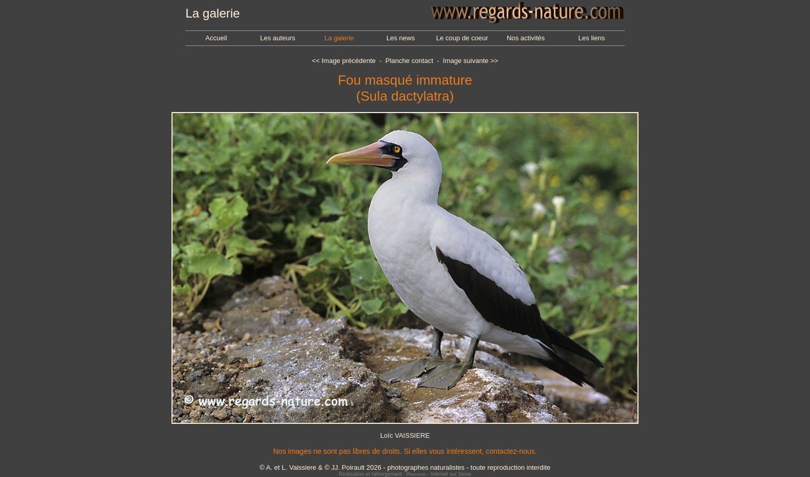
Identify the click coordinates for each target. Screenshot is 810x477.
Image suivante (465, 61)
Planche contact (409, 61)
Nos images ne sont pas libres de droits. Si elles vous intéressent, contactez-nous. (405, 451)
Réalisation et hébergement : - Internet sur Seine (405, 474)
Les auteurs (277, 38)
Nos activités (526, 38)
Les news (400, 38)
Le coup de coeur (462, 38)
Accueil (216, 38)
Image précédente (348, 61)
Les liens (592, 38)
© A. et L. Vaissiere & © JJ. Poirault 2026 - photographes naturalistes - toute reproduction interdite (404, 467)
